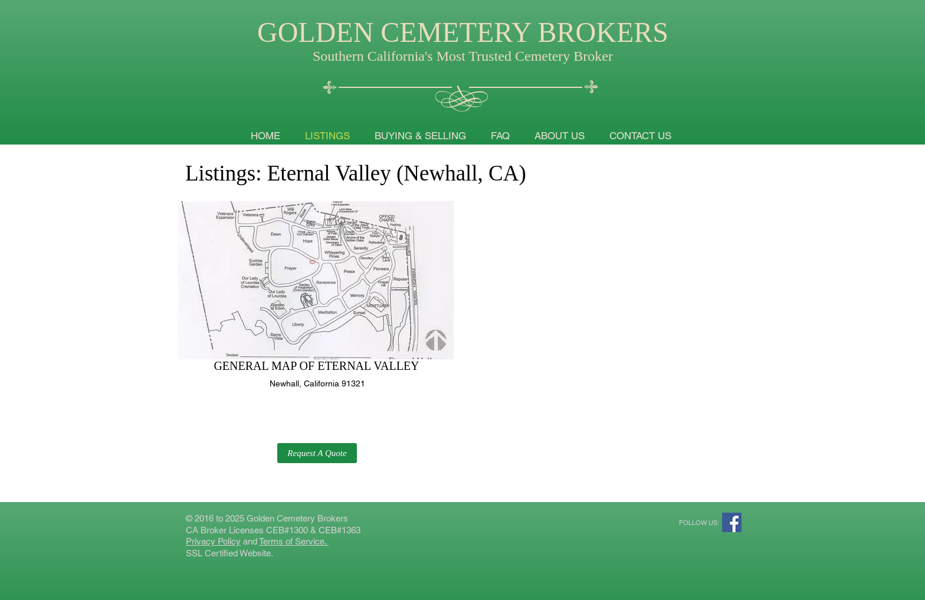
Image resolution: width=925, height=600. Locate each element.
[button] (317, 453)
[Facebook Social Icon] (732, 522)
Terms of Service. (294, 541)
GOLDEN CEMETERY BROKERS (462, 32)
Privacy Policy (213, 541)
